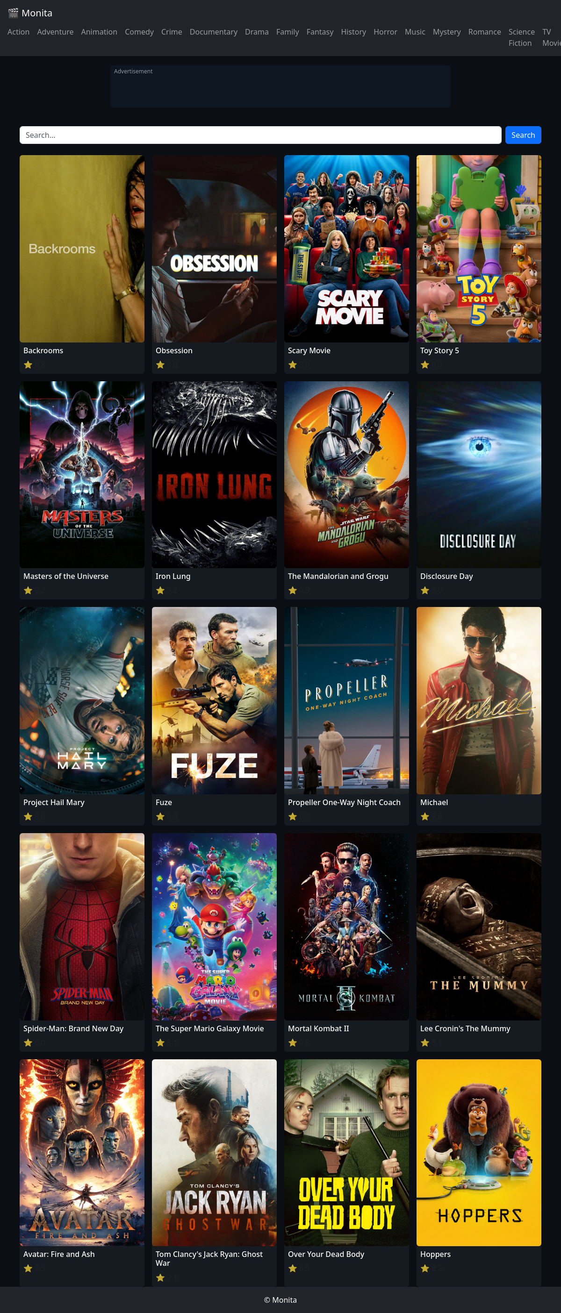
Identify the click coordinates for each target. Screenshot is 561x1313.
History (353, 32)
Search (523, 135)
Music (415, 32)
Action (18, 32)
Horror (385, 32)
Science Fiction (522, 37)
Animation (99, 32)
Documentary (213, 32)
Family (287, 32)
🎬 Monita (29, 13)
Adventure (55, 32)
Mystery (447, 32)
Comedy (139, 32)
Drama (257, 32)
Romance (484, 32)
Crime (171, 32)
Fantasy (320, 32)
